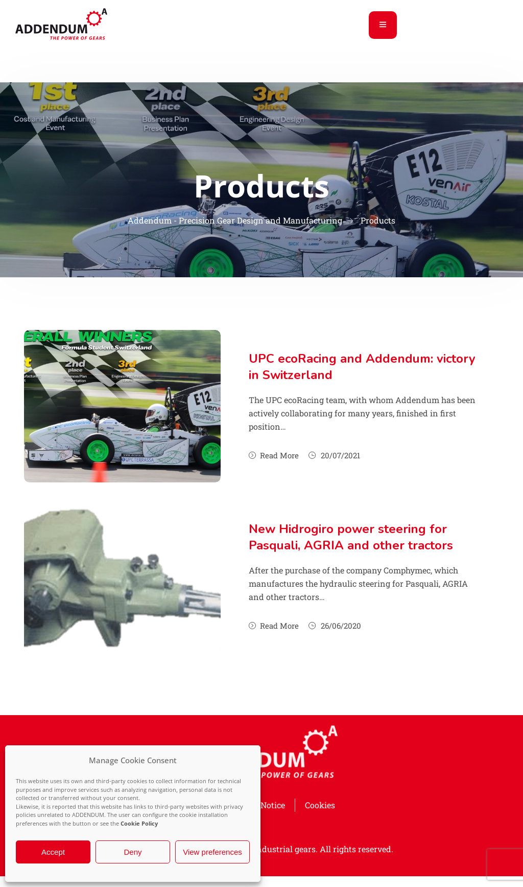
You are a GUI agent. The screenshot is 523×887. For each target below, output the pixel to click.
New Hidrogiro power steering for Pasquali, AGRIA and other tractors (351, 537)
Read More (274, 455)
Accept (53, 852)
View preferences (212, 852)
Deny (132, 852)
